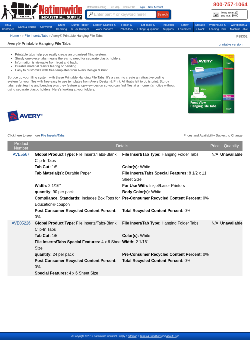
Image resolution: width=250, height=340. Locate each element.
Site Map (114, 7)
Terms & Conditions (151, 336)
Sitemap (132, 336)
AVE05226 (21, 223)
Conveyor (46, 26)
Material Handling (96, 7)
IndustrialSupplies (168, 26)
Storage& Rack (200, 26)
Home (14, 36)
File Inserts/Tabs (36, 36)
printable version (230, 44)
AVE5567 (21, 154)
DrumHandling (61, 26)
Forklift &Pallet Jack (126, 26)
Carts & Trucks (27, 26)
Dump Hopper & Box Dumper (80, 26)
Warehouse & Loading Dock (217, 26)
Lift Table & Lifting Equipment (147, 26)
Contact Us (129, 7)
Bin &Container (8, 26)
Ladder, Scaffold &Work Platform (104, 26)
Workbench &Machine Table (239, 26)
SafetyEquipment (184, 26)
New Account (155, 7)
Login (142, 7)
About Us (171, 336)
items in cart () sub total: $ (225, 14)
